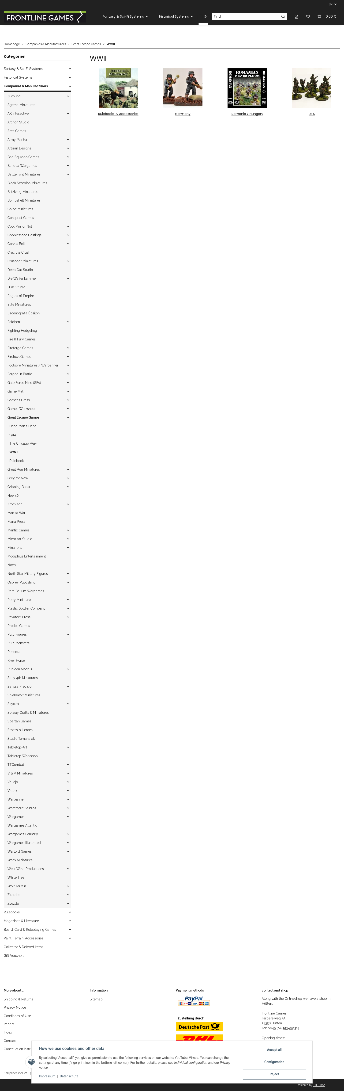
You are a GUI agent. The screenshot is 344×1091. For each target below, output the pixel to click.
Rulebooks (17, 461)
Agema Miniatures (21, 105)
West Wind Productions (25, 869)
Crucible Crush (18, 252)
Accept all (274, 1050)
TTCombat (15, 765)
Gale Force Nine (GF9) (24, 383)
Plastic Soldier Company (26, 608)
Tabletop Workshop (22, 756)
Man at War (16, 513)
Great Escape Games (23, 417)
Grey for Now (17, 478)
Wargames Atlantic (22, 825)
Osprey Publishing (21, 582)
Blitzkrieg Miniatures (22, 192)
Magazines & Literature (21, 921)
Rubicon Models (19, 669)
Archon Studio (18, 122)
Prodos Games (18, 626)
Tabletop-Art (17, 747)
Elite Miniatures (19, 304)
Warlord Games (19, 851)
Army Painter (17, 139)
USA (312, 113)
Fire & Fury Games (21, 339)
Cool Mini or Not (19, 226)
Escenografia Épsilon (23, 313)
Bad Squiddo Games (23, 157)
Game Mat (15, 391)
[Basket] (327, 16)
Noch (11, 565)
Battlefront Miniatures (24, 174)
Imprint (9, 1024)
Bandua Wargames (22, 166)
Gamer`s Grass (18, 400)
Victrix (12, 791)
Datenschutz (69, 1076)
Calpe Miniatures (20, 209)
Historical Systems (18, 77)
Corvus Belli (16, 244)
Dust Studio (16, 287)
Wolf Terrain (16, 886)
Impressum (47, 1076)
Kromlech (14, 504)
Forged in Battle (19, 374)
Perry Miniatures (19, 600)
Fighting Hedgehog (22, 330)
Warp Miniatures (20, 860)
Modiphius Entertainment (26, 556)
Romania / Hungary (247, 113)
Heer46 (13, 495)
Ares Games (16, 131)
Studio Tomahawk (21, 738)
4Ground (14, 96)
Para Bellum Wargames (25, 591)
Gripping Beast (18, 487)
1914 (12, 435)
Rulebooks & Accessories (118, 113)
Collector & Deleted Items (23, 947)
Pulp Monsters (18, 643)
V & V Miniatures (20, 773)
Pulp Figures (17, 634)
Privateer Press (18, 617)
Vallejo (12, 782)
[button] (296, 16)
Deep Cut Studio (20, 270)
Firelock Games (19, 357)
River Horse (16, 660)
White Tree (15, 877)
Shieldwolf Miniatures (23, 695)
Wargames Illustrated (24, 843)
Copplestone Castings (24, 235)
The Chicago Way (23, 443)
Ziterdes (13, 895)
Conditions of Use (17, 1016)
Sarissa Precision (20, 686)
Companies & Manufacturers (26, 86)
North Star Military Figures (27, 574)
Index (8, 1032)
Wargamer (15, 817)
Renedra (13, 652)
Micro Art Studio (19, 539)
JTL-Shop (319, 1085)
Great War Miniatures (23, 469)
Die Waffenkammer (22, 278)
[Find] (246, 17)
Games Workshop (21, 409)
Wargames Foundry (22, 834)
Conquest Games (20, 218)
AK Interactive (18, 113)
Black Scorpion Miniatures (27, 183)
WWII (13, 452)
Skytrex (13, 704)
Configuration (274, 1062)
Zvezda (13, 903)
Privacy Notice (15, 1007)
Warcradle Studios (21, 808)
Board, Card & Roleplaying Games (30, 929)
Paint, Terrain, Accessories (23, 938)
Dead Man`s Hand (23, 426)
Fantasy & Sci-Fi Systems (23, 69)
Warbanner (16, 799)
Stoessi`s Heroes (20, 730)
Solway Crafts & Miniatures (28, 712)
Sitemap (96, 999)
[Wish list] (308, 16)
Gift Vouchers (14, 955)
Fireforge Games (20, 348)
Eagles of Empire (20, 296)
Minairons (14, 547)
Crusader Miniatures (22, 261)
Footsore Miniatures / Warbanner (32, 365)
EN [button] (331, 4)
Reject (274, 1074)
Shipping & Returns (18, 999)
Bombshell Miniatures (24, 200)
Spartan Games (19, 721)
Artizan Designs (19, 148)
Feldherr (13, 322)
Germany (183, 113)
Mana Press (16, 521)
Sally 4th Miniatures (22, 678)
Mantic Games (18, 530)
